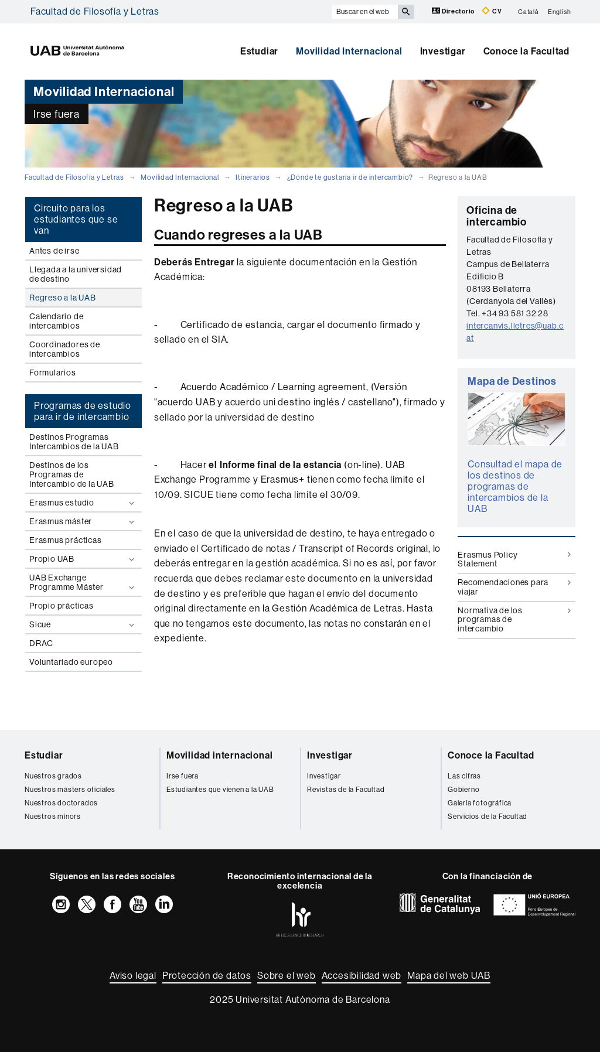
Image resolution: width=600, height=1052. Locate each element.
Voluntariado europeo (71, 662)
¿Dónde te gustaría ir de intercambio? (350, 177)
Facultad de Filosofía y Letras (94, 11)
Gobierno (463, 789)
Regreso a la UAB (62, 297)
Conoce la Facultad (526, 51)
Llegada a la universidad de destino (75, 274)
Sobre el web (286, 975)
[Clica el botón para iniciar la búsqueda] (406, 12)
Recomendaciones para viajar (514, 587)
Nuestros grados (53, 776)
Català (528, 11)
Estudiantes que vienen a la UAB (220, 789)
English (559, 11)
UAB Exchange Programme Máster (83, 582)
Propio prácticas (61, 605)
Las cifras (464, 776)
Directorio (454, 10)
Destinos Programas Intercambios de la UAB (74, 441)
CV (492, 10)
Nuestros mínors (53, 816)
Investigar (443, 51)
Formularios (52, 372)
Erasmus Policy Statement (514, 559)
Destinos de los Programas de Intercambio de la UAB (71, 474)
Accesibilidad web (362, 975)
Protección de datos (206, 975)
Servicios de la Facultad (487, 816)
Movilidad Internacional (349, 51)
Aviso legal (133, 975)
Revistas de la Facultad (345, 789)
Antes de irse (54, 250)
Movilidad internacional (219, 755)
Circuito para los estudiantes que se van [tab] (76, 219)
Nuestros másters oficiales (70, 789)
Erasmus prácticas (65, 540)
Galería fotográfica (480, 803)
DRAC (41, 643)
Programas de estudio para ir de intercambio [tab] (82, 411)
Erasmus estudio (83, 503)
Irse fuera (182, 776)
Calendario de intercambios (56, 321)
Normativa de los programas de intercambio (514, 619)
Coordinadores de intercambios (64, 349)
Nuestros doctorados (61, 803)
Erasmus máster (83, 522)
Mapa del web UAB (448, 975)
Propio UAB (83, 559)
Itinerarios (253, 177)
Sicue (83, 625)
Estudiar (259, 51)
